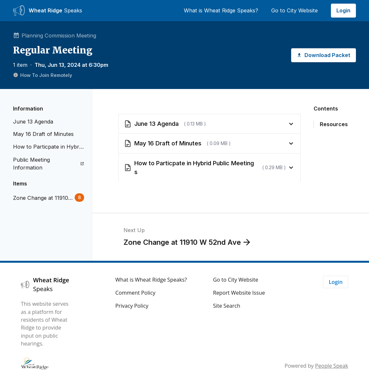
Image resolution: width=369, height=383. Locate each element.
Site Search (226, 305)
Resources (334, 124)
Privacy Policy (131, 305)
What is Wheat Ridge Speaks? (221, 10)
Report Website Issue (239, 292)
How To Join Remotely (42, 75)
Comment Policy (135, 292)
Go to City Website (294, 10)
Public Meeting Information (48, 163)
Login (343, 10)
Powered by (316, 365)
